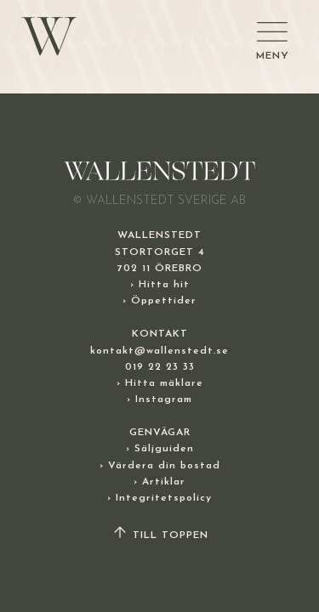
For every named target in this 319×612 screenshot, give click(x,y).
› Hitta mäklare (160, 383)
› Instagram (159, 399)
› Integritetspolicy (159, 498)
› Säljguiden (160, 449)
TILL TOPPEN (159, 535)
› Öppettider (159, 301)
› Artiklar (159, 482)
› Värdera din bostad (160, 466)
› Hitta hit (160, 285)
